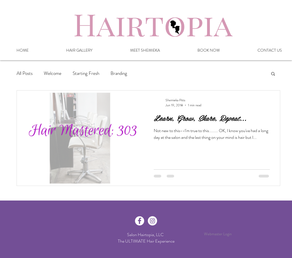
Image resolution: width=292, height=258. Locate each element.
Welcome (52, 73)
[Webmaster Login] (217, 234)
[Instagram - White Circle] (152, 220)
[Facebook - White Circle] (139, 220)
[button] (273, 74)
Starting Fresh (86, 73)
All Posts (25, 73)
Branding (119, 73)
